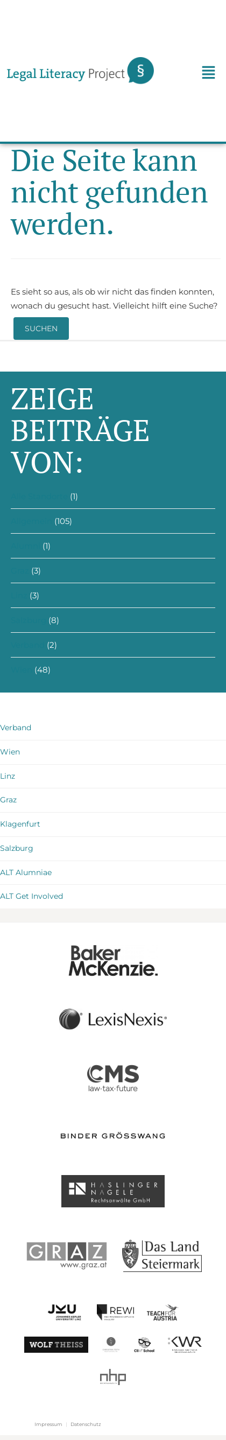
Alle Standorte (39, 496)
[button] (208, 73)
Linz (19, 595)
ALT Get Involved (31, 896)
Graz (20, 570)
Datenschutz (85, 1424)
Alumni (25, 546)
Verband (28, 645)
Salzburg (28, 620)
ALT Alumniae (26, 872)
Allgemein (31, 521)
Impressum (48, 1424)
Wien (21, 670)
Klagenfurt (20, 824)
